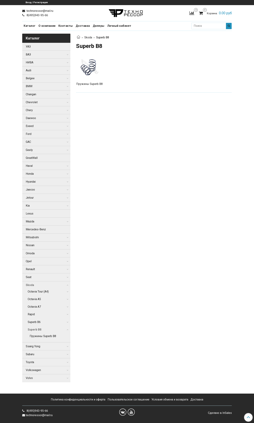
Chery (29, 110)
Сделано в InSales (220, 413)
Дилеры (98, 25)
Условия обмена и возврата (170, 399)
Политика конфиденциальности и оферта (78, 399)
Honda (30, 173)
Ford (28, 134)
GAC (28, 142)
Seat (28, 277)
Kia (28, 205)
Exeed (30, 126)
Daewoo (31, 118)
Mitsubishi (32, 237)
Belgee (30, 78)
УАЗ (28, 46)
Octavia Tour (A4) (38, 291)
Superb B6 (34, 322)
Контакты (65, 25)
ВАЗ (28, 54)
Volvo (29, 378)
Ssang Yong (33, 346)
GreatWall (32, 158)
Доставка (83, 25)
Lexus (29, 213)
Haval (29, 165)
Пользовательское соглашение (128, 399)
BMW (29, 86)
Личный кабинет (119, 25)
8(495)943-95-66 (37, 15)
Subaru (30, 354)
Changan (31, 94)
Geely (29, 150)
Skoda (88, 37)
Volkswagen (33, 370)
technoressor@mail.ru (39, 11)
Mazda (30, 221)
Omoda (30, 253)
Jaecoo (30, 189)
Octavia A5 (34, 299)
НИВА (29, 62)
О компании (47, 25)
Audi (28, 70)
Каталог (30, 25)
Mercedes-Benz (36, 229)
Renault (30, 269)
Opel (29, 261)
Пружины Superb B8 (43, 336)
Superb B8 (34, 329)
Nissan (30, 245)
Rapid (31, 314)
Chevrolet (32, 102)
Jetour (30, 197)
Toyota (30, 362)
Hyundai (31, 181)
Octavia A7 (34, 306)
